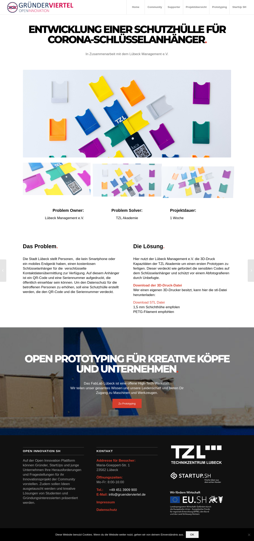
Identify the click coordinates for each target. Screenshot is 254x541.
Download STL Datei (149, 302)
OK (192, 534)
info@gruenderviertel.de (127, 494)
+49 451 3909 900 (123, 490)
